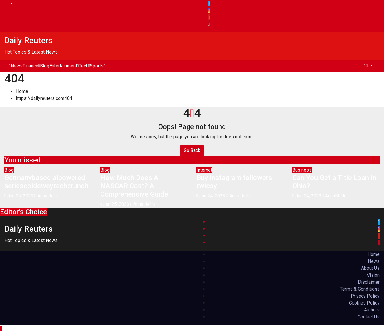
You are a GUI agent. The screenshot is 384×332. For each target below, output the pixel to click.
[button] (369, 66)
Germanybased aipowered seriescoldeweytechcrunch (46, 182)
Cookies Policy (364, 303)
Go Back (192, 150)
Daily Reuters (28, 40)
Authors (372, 310)
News (17, 66)
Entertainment (64, 66)
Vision (373, 275)
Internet (204, 170)
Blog (44, 66)
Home (22, 91)
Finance (31, 66)
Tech (84, 66)
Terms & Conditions (360, 289)
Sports (97, 66)
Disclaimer (369, 282)
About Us (370, 268)
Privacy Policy (365, 296)
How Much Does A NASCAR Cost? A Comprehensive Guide (134, 186)
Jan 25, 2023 (20, 196)
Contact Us (369, 317)
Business (302, 170)
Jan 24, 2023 (212, 196)
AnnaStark (334, 196)
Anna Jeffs (47, 196)
